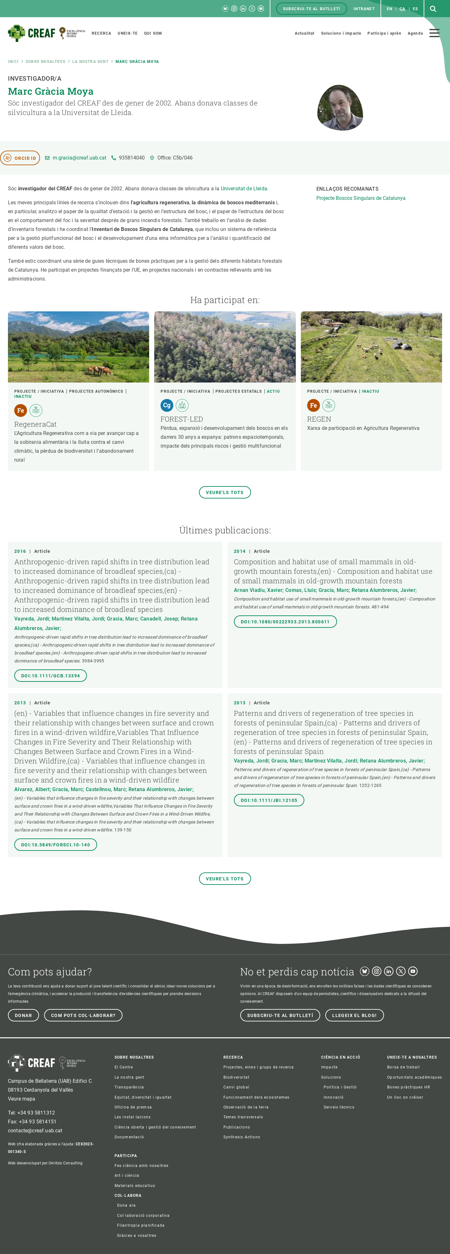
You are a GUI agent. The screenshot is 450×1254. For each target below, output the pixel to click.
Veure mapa (22, 1099)
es (415, 9)
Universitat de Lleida (244, 189)
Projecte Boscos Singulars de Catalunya (361, 198)
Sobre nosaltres (45, 61)
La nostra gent (90, 61)
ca (402, 9)
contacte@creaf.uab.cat (35, 1131)
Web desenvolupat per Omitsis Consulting (45, 1163)
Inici (13, 61)
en (389, 9)
